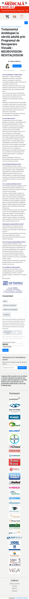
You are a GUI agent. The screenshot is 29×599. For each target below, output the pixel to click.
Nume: (5, 301)
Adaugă (5, 350)
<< (26, 22)
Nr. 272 (12, 26)
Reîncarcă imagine (7, 346)
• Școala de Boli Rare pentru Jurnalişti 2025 (12, 10)
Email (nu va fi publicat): (9, 305)
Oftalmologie (18, 26)
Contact (14, 591)
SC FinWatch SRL (19, 598)
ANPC (26, 598)
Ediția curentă (14, 584)
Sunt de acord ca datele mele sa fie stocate (12, 332)
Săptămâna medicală (6, 26)
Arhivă (14, 586)
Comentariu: (6, 314)
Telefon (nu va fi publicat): (10, 309)
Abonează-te (22, 367)
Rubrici (14, 588)
